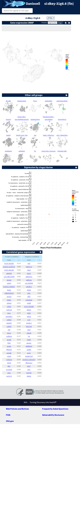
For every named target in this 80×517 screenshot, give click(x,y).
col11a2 (9, 310)
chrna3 (9, 303)
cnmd (9, 356)
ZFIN (50, 18)
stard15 (9, 323)
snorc (9, 333)
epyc (9, 313)
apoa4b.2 (9, 316)
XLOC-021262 (9, 270)
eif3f (28, 296)
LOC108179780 (9, 276)
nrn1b (9, 363)
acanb (9, 340)
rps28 (29, 303)
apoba (9, 296)
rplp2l (29, 316)
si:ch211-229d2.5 (9, 286)
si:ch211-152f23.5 (9, 267)
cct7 (28, 320)
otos (9, 373)
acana (9, 346)
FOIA (8, 415)
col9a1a (9, 336)
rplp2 (29, 270)
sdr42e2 (9, 273)
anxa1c (28, 343)
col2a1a (9, 359)
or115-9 (9, 376)
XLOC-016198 (29, 306)
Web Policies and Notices (17, 409)
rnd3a (29, 290)
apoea (9, 280)
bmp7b (28, 373)
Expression (52, 23)
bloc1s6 (29, 326)
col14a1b (29, 300)
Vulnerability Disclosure (53, 415)
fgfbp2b (9, 349)
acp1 (29, 353)
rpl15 (29, 313)
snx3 (29, 330)
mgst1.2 (29, 323)
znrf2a (9, 306)
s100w (29, 349)
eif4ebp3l (29, 346)
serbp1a (29, 280)
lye (29, 336)
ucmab (9, 353)
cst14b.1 (29, 286)
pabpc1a (29, 267)
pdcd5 (29, 333)
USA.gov (10, 421)
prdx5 (29, 340)
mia (9, 330)
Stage (60, 23)
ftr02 (9, 343)
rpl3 (29, 263)
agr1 (28, 369)
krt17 (29, 366)
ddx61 (29, 376)
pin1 (28, 293)
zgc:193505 (29, 283)
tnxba (9, 290)
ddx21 (29, 310)
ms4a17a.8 (29, 356)
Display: (44, 22)
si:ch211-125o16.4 (29, 359)
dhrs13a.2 (29, 363)
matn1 (9, 300)
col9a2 (9, 326)
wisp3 (9, 283)
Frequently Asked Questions (55, 409)
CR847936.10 (9, 293)
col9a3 (9, 320)
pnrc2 (29, 273)
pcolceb (9, 369)
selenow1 (29, 276)
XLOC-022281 (9, 263)
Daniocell (33, 3)
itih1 (9, 366)
